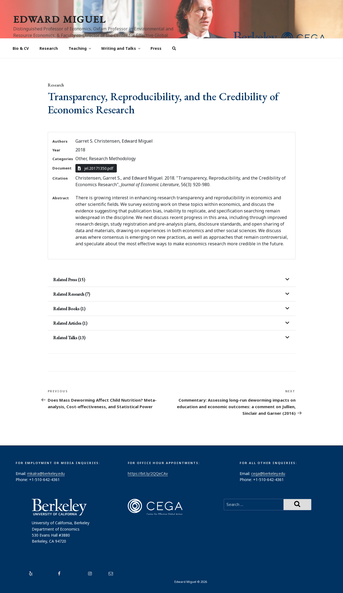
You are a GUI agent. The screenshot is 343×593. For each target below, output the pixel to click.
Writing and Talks (121, 48)
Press (156, 48)
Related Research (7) (71, 294)
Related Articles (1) (70, 323)
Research (48, 48)
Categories (62, 158)
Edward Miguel (59, 19)
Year (56, 150)
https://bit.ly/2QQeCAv (148, 473)
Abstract (60, 197)
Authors (59, 141)
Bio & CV (21, 48)
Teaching (80, 48)
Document (62, 168)
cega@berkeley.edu (268, 473)
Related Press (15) (69, 280)
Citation (60, 178)
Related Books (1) (69, 309)
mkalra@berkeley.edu (46, 473)
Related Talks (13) (69, 338)
